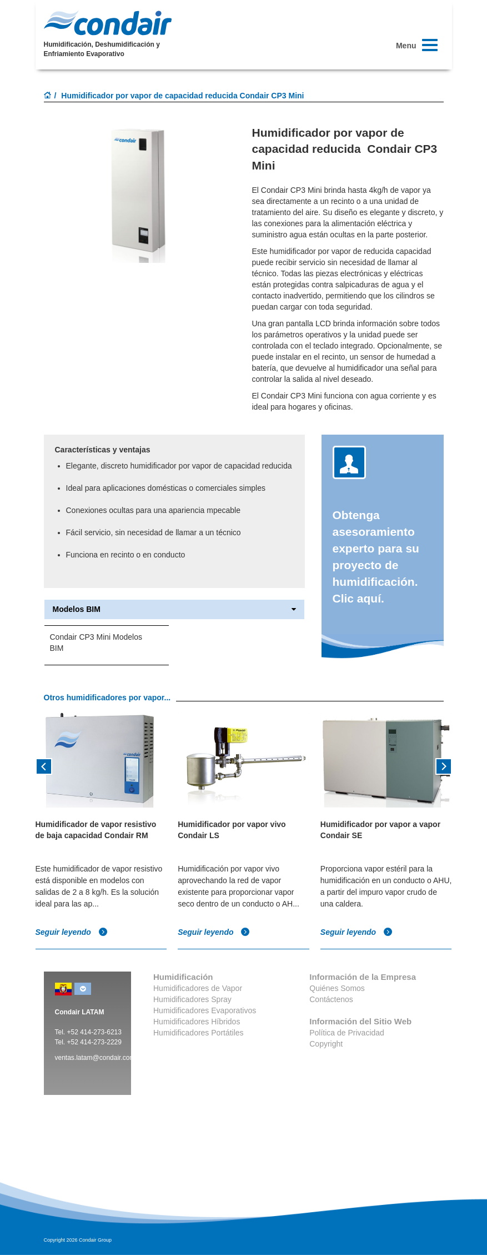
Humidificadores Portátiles (198, 1032)
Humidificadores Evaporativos (204, 1010)
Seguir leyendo (72, 932)
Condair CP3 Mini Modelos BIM (96, 643)
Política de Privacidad (346, 1032)
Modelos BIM (174, 609)
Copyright (326, 1043)
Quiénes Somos (337, 988)
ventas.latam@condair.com (95, 1058)
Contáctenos (331, 999)
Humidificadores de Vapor (197, 988)
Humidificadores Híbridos (196, 1021)
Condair (108, 23)
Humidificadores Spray (192, 999)
